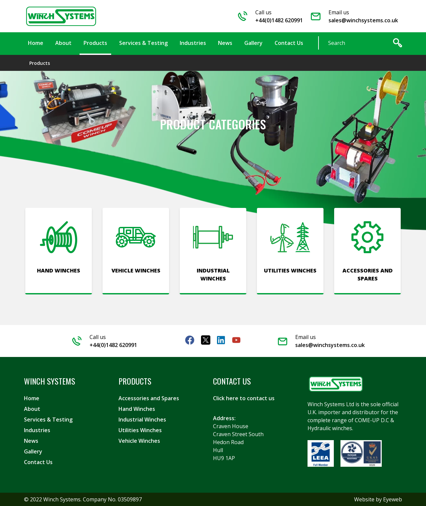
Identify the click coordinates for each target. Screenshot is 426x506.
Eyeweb (392, 499)
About (32, 409)
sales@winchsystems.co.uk (363, 20)
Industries (37, 430)
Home (31, 398)
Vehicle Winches (139, 440)
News (31, 440)
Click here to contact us (244, 398)
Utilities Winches (140, 430)
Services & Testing (48, 419)
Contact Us (38, 462)
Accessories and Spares (148, 398)
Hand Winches (136, 409)
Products (39, 63)
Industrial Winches (142, 419)
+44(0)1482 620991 (279, 20)
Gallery (33, 451)
